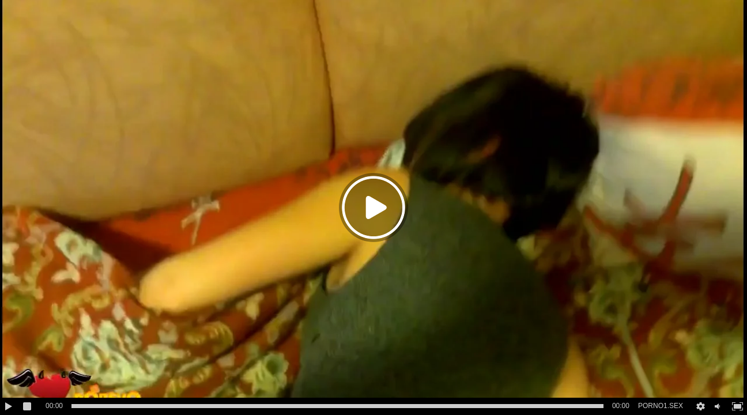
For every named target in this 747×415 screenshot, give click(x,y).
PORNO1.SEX (660, 406)
